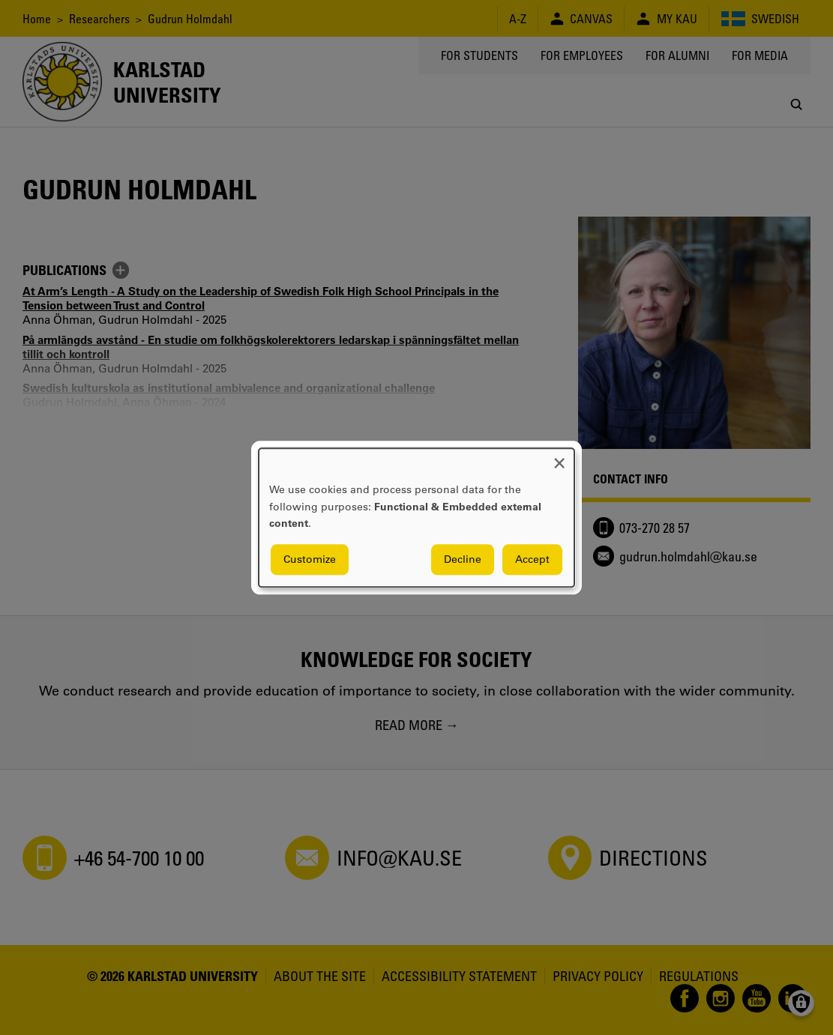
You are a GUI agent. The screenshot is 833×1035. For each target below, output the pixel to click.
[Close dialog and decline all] (559, 457)
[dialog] (416, 517)
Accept (532, 559)
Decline (462, 559)
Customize (309, 559)
